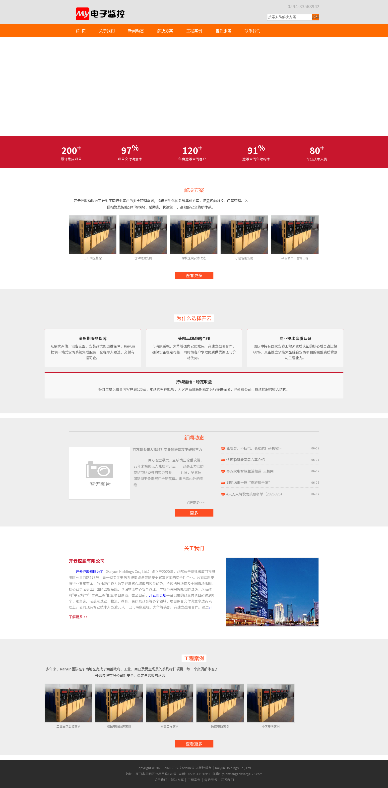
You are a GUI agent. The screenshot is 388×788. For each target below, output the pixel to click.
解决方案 (165, 31)
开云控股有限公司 (90, 571)
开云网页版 (157, 595)
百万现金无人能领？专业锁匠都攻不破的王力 (167, 449)
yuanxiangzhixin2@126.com (242, 773)
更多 (194, 513)
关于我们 (107, 31)
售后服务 (223, 31)
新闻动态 (136, 31)
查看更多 (194, 275)
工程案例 (194, 31)
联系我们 (252, 31)
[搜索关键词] (289, 17)
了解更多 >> (195, 502)
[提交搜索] (315, 17)
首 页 (81, 31)
